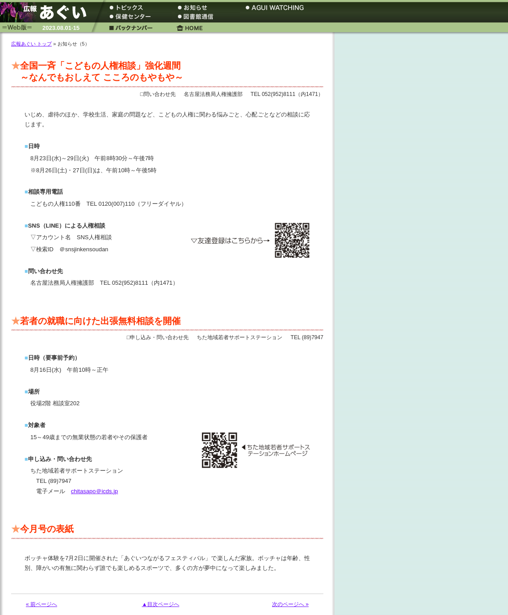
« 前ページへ (41, 604)
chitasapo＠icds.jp (94, 491)
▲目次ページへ (160, 604)
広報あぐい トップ (31, 43)
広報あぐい (47, 12)
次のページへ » (290, 604)
